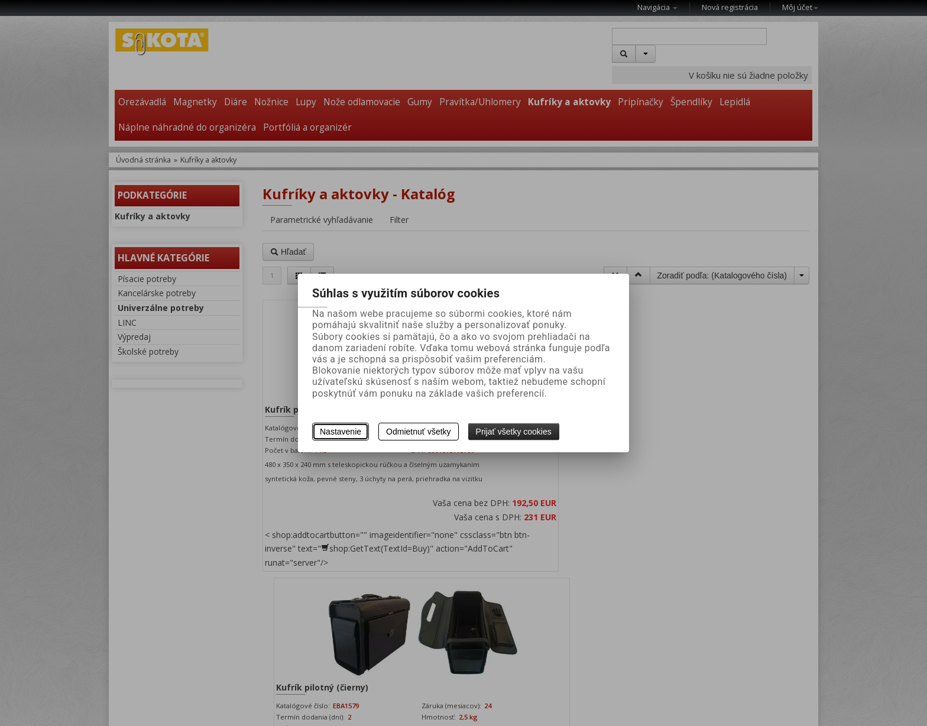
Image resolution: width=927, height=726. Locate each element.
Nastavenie (340, 431)
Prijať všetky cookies (514, 431)
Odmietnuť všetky (418, 431)
